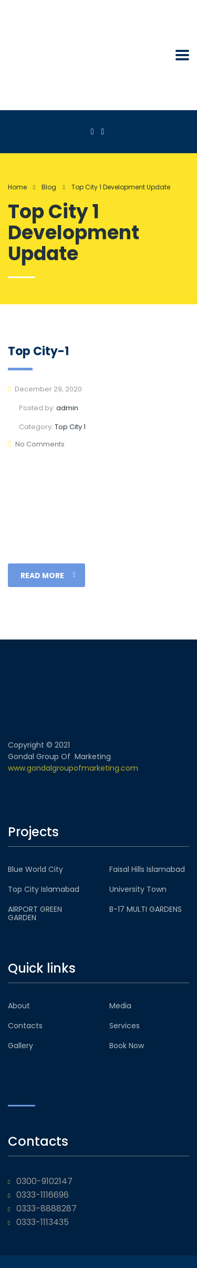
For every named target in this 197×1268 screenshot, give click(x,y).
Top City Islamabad (43, 889)
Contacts (25, 1025)
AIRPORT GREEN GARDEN (35, 913)
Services (124, 1025)
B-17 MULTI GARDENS (145, 909)
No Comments (36, 444)
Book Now (126, 1045)
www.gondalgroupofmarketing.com (73, 768)
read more (48, 575)
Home (17, 187)
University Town (138, 889)
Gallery (20, 1045)
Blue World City (35, 869)
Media (120, 1005)
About (19, 1005)
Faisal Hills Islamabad (147, 869)
